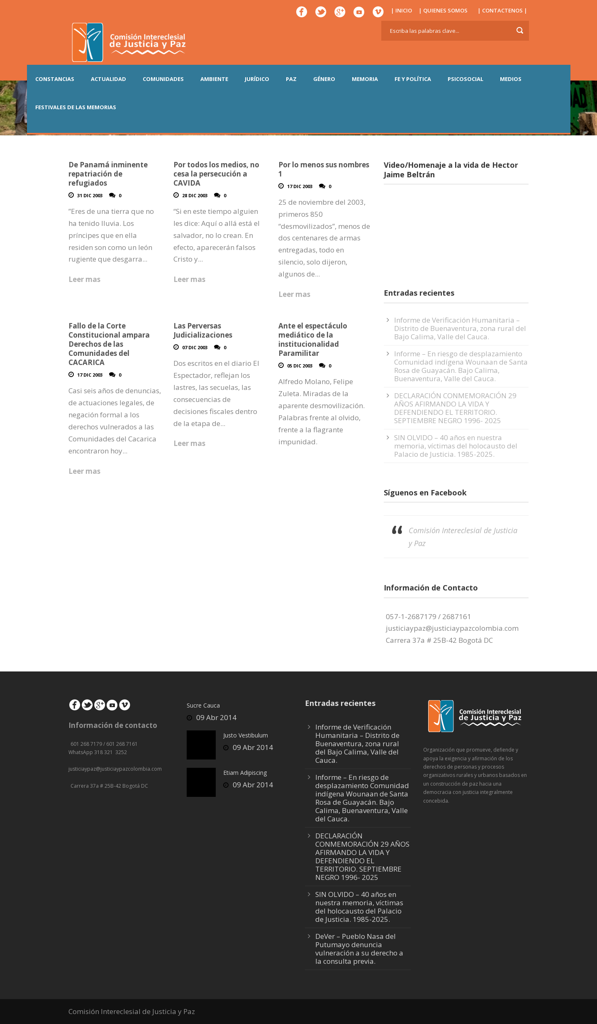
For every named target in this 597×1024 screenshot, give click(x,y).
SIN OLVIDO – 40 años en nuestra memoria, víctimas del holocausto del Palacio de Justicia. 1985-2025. (455, 446)
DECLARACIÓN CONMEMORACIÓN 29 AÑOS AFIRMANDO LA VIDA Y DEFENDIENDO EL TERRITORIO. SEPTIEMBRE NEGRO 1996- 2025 (455, 408)
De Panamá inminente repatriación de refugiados (108, 174)
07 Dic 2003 (194, 347)
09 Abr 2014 (216, 717)
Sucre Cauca (203, 705)
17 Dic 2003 (299, 186)
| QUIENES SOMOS (443, 10)
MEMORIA (365, 79)
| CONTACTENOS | (502, 10)
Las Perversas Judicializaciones (202, 330)
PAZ (291, 79)
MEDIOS (510, 79)
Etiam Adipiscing (245, 773)
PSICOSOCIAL (465, 79)
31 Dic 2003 (89, 195)
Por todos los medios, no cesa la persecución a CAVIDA (216, 174)
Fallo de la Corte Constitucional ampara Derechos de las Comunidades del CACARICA (109, 344)
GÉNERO (324, 79)
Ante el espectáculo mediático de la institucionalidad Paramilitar (312, 339)
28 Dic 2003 (194, 195)
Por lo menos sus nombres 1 (323, 169)
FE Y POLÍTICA (413, 79)
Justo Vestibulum (245, 735)
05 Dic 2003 (299, 366)
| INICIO (401, 10)
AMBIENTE (214, 79)
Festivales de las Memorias (75, 107)
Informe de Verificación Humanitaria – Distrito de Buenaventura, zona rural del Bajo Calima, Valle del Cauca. (460, 328)
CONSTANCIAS (54, 79)
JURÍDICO (257, 79)
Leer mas (84, 279)
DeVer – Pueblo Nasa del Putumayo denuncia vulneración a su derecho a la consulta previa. (359, 948)
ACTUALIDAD (108, 79)
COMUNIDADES (163, 79)
